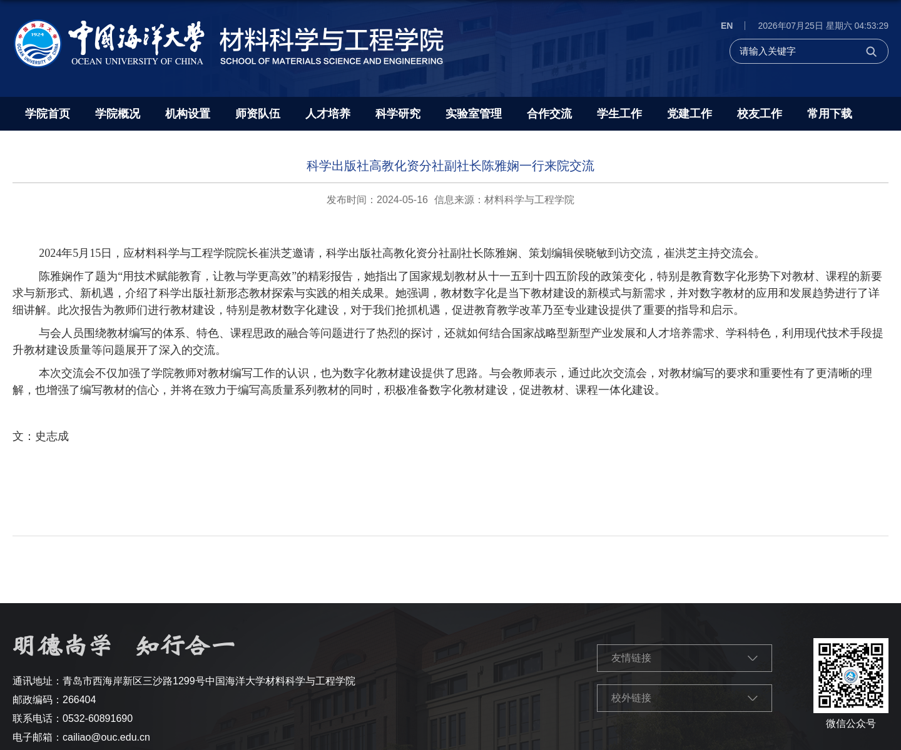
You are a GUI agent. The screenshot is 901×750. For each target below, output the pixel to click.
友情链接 (631, 657)
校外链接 (631, 697)
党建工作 (689, 114)
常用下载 (829, 114)
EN (727, 26)
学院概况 (117, 114)
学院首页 (47, 114)
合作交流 (549, 114)
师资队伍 (257, 114)
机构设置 (187, 114)
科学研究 (397, 114)
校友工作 (759, 114)
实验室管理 (473, 114)
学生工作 (619, 114)
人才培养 (327, 114)
